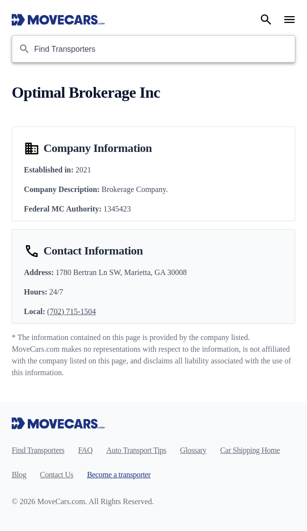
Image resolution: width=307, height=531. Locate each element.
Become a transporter (118, 474)
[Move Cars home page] (58, 19)
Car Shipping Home (250, 450)
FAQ (85, 450)
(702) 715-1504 (71, 311)
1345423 (117, 209)
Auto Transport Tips (136, 450)
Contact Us (56, 474)
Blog (19, 474)
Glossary (193, 450)
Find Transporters (38, 450)
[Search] (266, 19)
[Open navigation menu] (289, 19)
